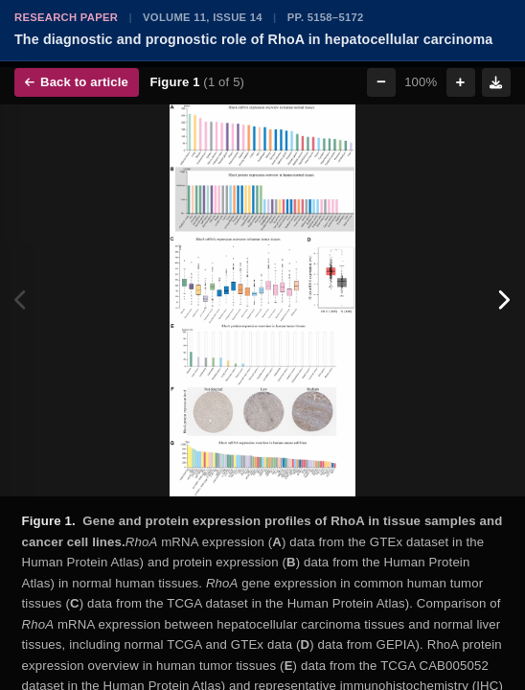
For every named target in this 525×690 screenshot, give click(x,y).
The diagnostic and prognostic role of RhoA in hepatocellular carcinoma (253, 39)
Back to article (76, 82)
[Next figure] (503, 300)
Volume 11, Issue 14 (202, 17)
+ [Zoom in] (461, 82)
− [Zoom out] (381, 82)
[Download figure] (496, 82)
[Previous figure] (21, 300)
